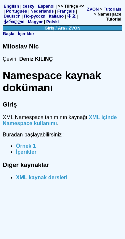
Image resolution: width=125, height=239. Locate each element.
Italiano (56, 16)
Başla (8, 33)
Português (16, 11)
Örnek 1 (26, 146)
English (11, 6)
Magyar (35, 21)
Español (46, 6)
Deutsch (12, 16)
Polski (52, 21)
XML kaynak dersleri (41, 177)
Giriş (49, 28)
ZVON (93, 9)
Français (66, 11)
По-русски (34, 16)
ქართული (14, 21)
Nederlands (42, 11)
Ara (61, 28)
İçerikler (26, 33)
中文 (71, 16)
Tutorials (112, 9)
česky (29, 6)
